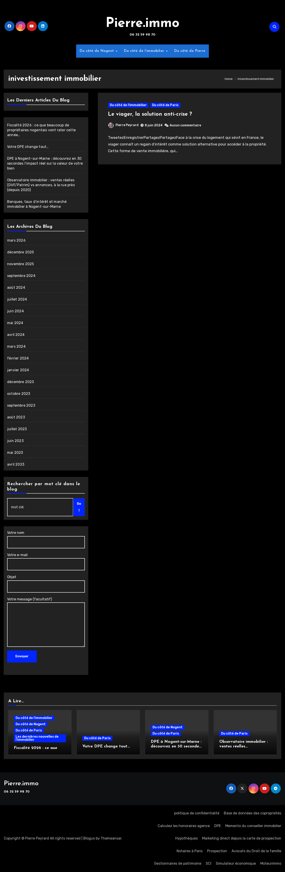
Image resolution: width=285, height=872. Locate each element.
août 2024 (16, 287)
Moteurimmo (270, 863)
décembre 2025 (20, 252)
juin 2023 (15, 441)
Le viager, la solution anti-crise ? (150, 114)
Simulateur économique (236, 863)
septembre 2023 (21, 405)
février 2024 (18, 358)
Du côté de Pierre (190, 51)
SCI (208, 863)
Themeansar (111, 838)
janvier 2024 (18, 370)
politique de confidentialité (196, 813)
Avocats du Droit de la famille (256, 851)
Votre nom (46, 539)
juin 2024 (15, 311)
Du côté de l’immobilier (144, 51)
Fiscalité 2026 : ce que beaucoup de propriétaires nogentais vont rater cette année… (41, 130)
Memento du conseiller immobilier (253, 826)
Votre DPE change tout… (28, 147)
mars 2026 (16, 240)
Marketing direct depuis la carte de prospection (241, 838)
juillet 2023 (17, 429)
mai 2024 (15, 323)
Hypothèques (186, 838)
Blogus (89, 838)
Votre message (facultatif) (46, 622)
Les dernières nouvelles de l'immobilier (37, 738)
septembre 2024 (21, 276)
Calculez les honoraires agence (184, 826)
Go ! (79, 507)
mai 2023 (15, 452)
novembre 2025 (20, 264)
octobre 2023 (18, 394)
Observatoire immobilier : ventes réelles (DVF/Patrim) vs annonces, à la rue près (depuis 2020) (41, 185)
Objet (46, 583)
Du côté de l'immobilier (128, 105)
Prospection (217, 851)
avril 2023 (15, 464)
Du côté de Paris (165, 105)
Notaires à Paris (190, 851)
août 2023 (16, 417)
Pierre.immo (142, 23)
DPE (217, 826)
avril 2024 (15, 335)
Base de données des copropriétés (252, 813)
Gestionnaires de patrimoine (177, 863)
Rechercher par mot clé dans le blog (43, 487)
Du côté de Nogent (97, 51)
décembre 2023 (20, 382)
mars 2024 (16, 346)
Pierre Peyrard (123, 125)
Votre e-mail (46, 561)
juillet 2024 (17, 299)
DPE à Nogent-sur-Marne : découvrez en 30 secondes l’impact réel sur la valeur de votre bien (45, 163)
